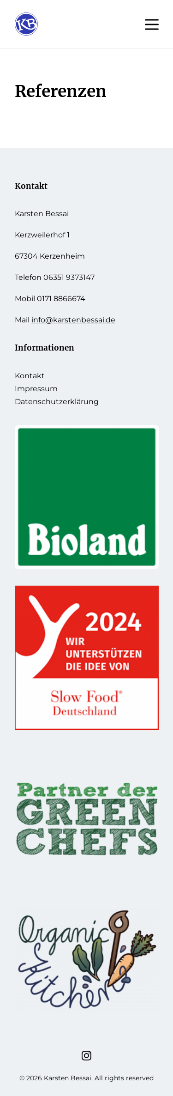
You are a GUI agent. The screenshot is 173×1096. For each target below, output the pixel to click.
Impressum (36, 388)
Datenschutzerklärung (57, 401)
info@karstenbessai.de (73, 319)
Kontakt (30, 375)
